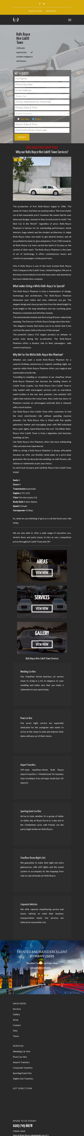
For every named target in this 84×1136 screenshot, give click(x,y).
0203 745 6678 (50, 11)
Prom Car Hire (20, 1056)
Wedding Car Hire (21, 1051)
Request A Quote (35, 11)
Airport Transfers (21, 1062)
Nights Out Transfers (23, 1078)
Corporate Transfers (22, 1067)
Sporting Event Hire (22, 1073)
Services (17, 1009)
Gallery (16, 1014)
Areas (15, 1019)
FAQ (15, 1030)
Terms (16, 1036)
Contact (17, 1025)
